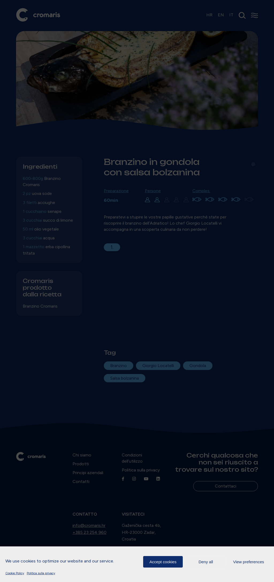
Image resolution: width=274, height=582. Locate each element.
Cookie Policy (14, 573)
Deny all (206, 562)
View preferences (248, 562)
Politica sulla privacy (41, 573)
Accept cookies (163, 562)
